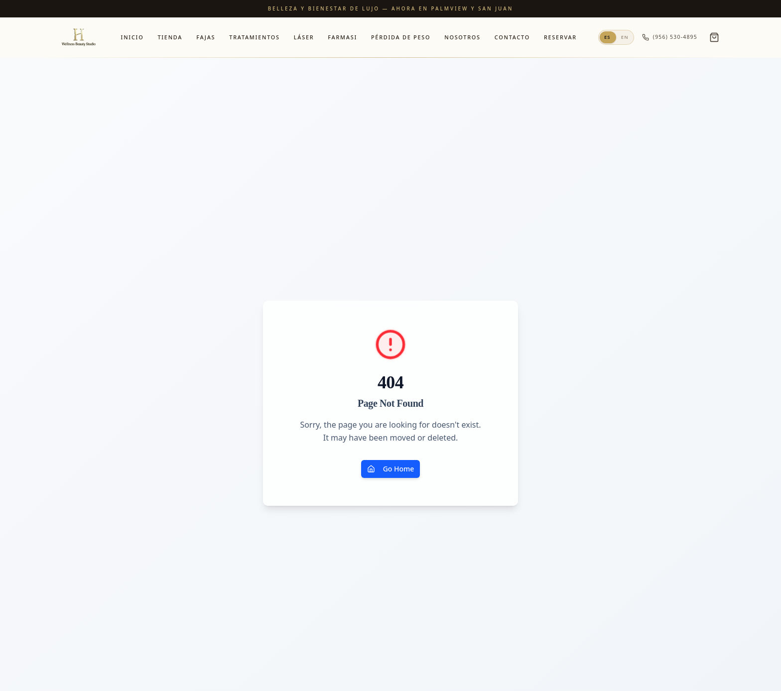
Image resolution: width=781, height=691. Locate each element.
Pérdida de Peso (400, 37)
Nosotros (462, 37)
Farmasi (342, 37)
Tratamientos (254, 37)
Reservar (560, 37)
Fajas (205, 37)
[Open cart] (714, 37)
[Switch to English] (616, 37)
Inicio (132, 37)
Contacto (512, 37)
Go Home (390, 468)
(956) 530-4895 (669, 37)
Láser (304, 37)
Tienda (169, 37)
